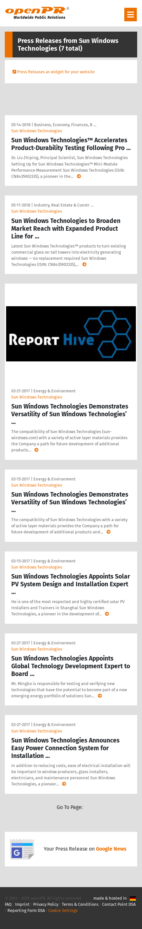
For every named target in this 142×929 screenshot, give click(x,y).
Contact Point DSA (119, 904)
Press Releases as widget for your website (56, 71)
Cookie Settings (63, 910)
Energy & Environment (54, 391)
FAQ (8, 904)
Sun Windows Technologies (36, 130)
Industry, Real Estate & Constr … (63, 205)
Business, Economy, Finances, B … (65, 124)
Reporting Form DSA (26, 910)
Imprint (22, 904)
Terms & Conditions (80, 904)
